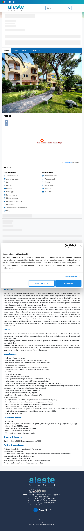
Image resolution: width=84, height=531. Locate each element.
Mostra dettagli (71, 276)
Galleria (7, 50)
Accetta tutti (68, 283)
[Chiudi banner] (80, 246)
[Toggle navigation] (76, 8)
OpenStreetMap (68, 162)
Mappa (15, 50)
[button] (4, 2)
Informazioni (35, 50)
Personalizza (41, 283)
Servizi (24, 50)
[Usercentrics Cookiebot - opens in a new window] (66, 246)
